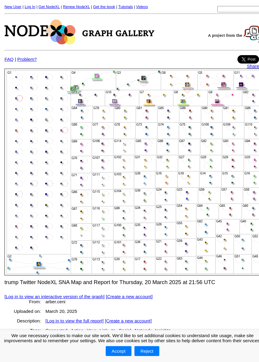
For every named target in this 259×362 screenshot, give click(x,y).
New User (13, 6)
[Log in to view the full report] (75, 320)
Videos (142, 6)
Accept (118, 351)
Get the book (104, 6)
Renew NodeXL (76, 6)
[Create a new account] (129, 296)
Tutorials (125, 6)
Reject (146, 351)
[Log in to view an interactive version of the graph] (54, 296)
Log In (30, 6)
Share (253, 66)
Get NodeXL (49, 6)
